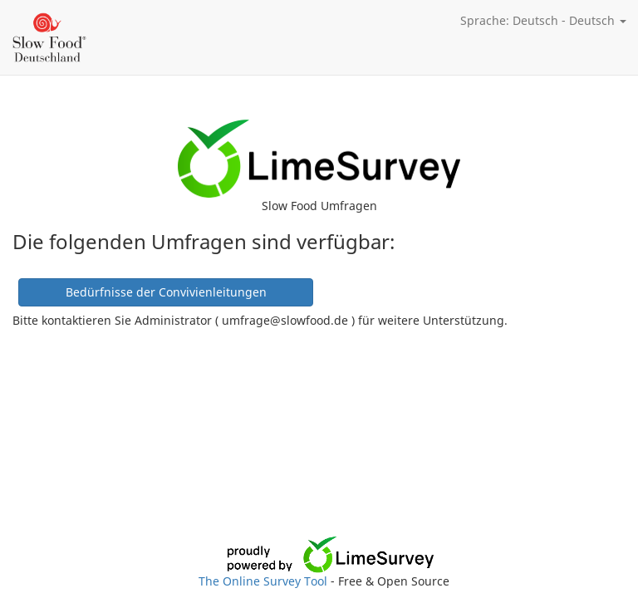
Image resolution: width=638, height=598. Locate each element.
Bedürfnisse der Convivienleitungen (166, 292)
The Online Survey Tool (265, 581)
